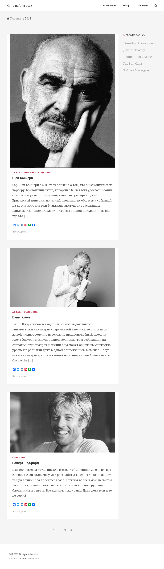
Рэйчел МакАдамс (136, 70)
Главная (16, 18)
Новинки (30, 172)
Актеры (17, 172)
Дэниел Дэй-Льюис (137, 57)
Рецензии (45, 172)
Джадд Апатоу (134, 50)
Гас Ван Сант (132, 63)
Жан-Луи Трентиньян (139, 43)
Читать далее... (20, 231)
